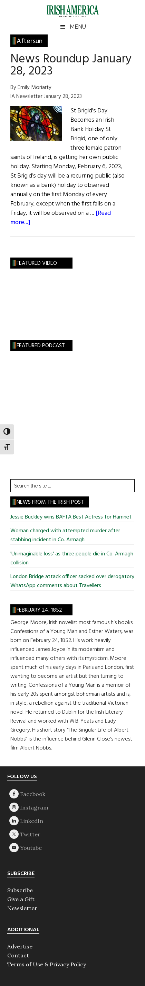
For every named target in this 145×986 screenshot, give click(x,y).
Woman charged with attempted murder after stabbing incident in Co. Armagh (65, 535)
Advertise (19, 946)
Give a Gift (21, 899)
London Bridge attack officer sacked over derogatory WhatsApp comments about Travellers (72, 581)
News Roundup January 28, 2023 (71, 65)
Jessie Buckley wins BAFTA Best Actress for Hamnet (71, 517)
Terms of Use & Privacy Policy (46, 964)
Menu (78, 26)
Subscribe (20, 890)
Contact (18, 955)
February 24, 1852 (39, 610)
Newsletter (22, 908)
